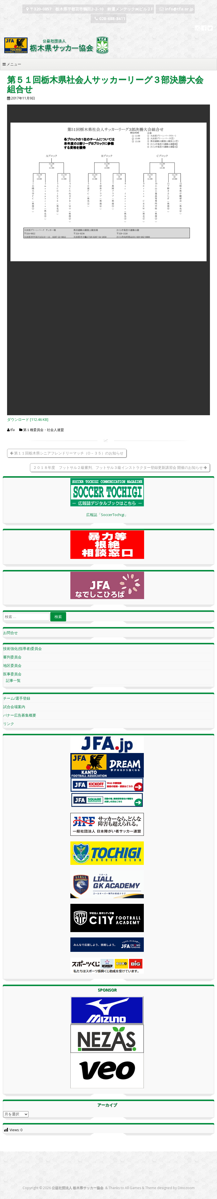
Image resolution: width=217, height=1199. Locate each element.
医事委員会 (12, 673)
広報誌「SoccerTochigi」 (107, 514)
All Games (133, 1187)
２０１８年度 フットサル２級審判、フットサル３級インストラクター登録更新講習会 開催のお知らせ (120, 467)
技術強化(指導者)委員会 (22, 648)
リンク (8, 723)
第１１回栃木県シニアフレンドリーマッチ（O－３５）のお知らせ (66, 453)
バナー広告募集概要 (19, 715)
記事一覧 (13, 680)
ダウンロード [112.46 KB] (27, 419)
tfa (12, 430)
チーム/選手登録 (16, 698)
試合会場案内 (14, 706)
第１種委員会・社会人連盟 (43, 430)
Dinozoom (186, 1187)
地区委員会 (12, 665)
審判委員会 (12, 657)
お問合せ (10, 632)
